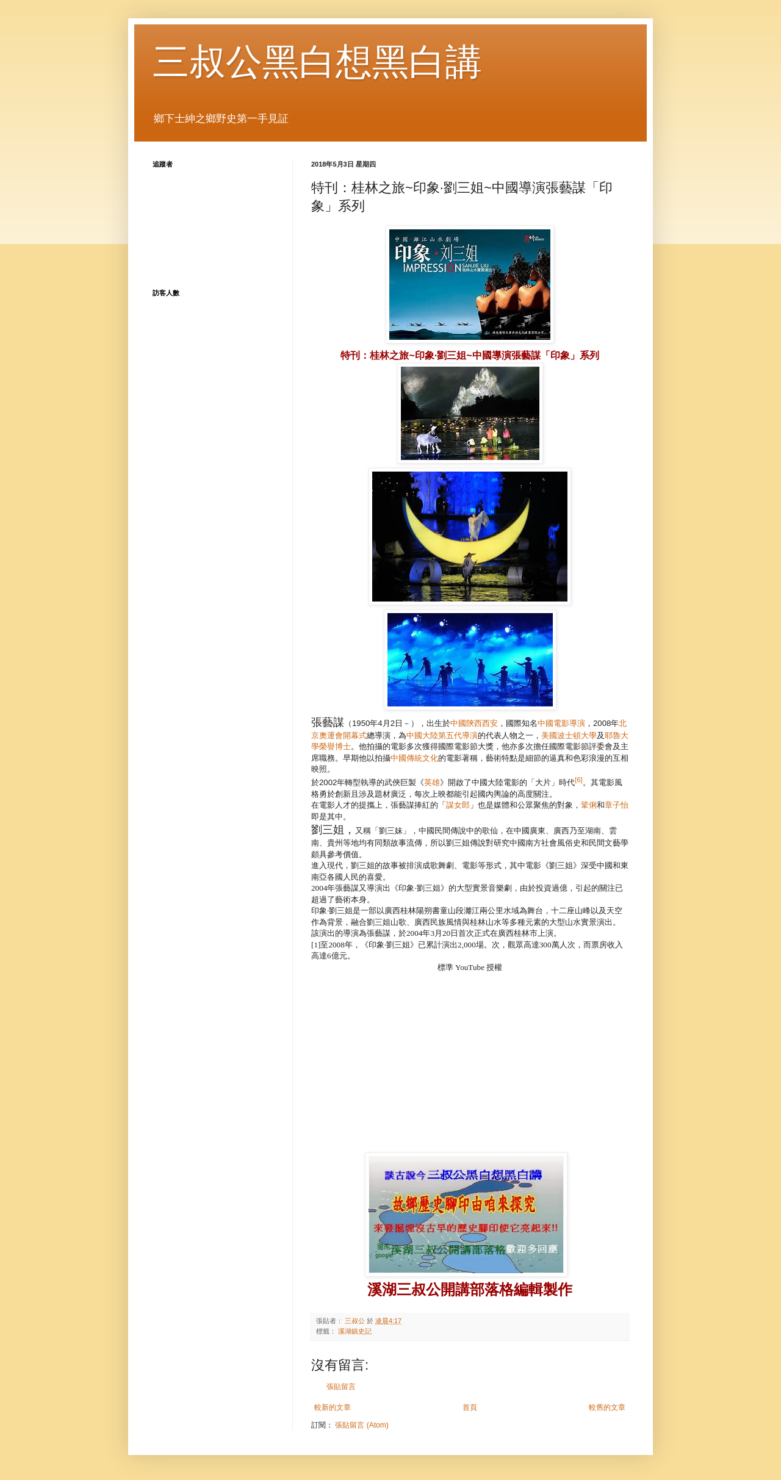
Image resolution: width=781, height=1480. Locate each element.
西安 (490, 723)
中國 (458, 723)
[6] (578, 779)
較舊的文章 (607, 1407)
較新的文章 (332, 1407)
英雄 (432, 782)
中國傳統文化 (414, 758)
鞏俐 (589, 805)
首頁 (469, 1407)
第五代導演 (458, 735)
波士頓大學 (577, 735)
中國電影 (553, 723)
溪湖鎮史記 (355, 1331)
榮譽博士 (335, 746)
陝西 (474, 723)
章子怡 (616, 805)
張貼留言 (341, 1386)
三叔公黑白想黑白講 (317, 61)
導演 (577, 723)
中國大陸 (422, 735)
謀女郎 (458, 805)
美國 (549, 735)
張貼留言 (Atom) (361, 1425)
